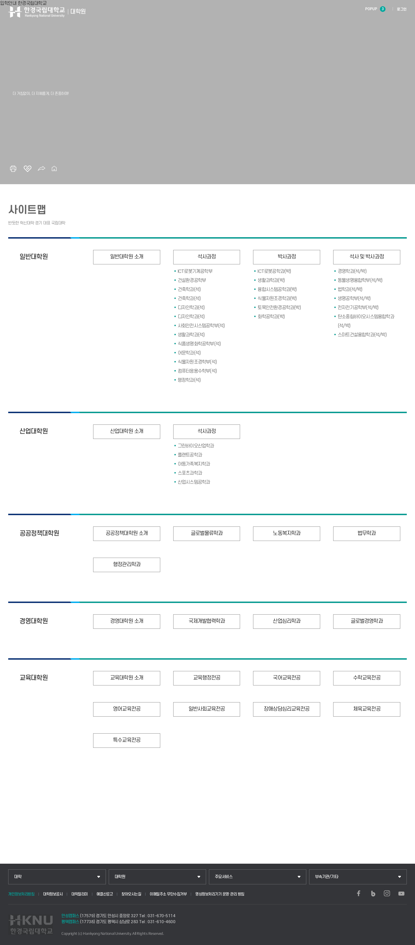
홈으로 (54, 168)
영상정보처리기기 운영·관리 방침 (219, 894)
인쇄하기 (13, 169)
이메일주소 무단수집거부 (168, 894)
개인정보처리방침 (21, 894)
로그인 (402, 9)
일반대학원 (34, 257)
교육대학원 (34, 678)
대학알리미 (79, 894)
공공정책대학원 (39, 533)
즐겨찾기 (27, 169)
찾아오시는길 (131, 894)
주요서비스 (224, 876)
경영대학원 (34, 621)
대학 (17, 876)
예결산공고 (105, 894)
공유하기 (42, 169)
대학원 (120, 876)
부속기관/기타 (326, 876)
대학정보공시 (53, 894)
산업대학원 (34, 431)
